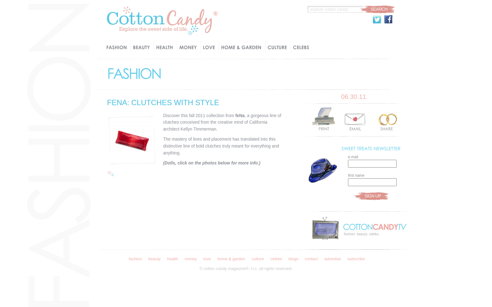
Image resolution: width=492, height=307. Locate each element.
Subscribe (356, 258)
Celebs (276, 258)
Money (190, 258)
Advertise (332, 258)
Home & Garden (231, 258)
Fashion (135, 258)
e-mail (353, 157)
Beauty (154, 258)
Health (172, 258)
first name (356, 175)
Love (207, 258)
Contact (311, 258)
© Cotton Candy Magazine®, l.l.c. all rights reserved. (246, 268)
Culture (258, 258)
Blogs (293, 258)
